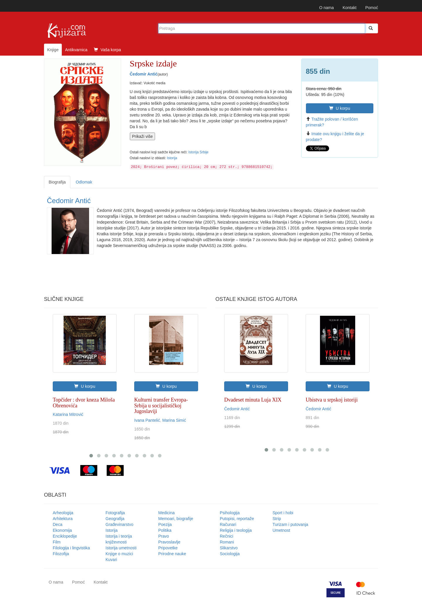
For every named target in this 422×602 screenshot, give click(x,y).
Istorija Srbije (198, 152)
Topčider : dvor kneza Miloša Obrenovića (84, 403)
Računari (228, 524)
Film (56, 542)
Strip (277, 518)
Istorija (172, 158)
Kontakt (349, 7)
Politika (164, 530)
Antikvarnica (76, 49)
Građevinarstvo (119, 524)
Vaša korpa (107, 49)
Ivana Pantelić (147, 420)
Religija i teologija (236, 530)
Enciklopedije (65, 536)
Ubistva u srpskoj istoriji (332, 400)
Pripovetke (168, 548)
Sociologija (230, 553)
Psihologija (230, 512)
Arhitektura (63, 518)
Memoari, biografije (175, 518)
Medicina (166, 512)
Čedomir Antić (144, 74)
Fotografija (115, 512)
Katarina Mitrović (68, 414)
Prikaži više (142, 136)
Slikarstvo (229, 548)
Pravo (163, 536)
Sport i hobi (283, 512)
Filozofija (61, 553)
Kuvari (111, 559)
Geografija (115, 518)
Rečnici (226, 536)
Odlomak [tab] (84, 182)
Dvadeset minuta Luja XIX (252, 400)
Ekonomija (62, 530)
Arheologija (63, 512)
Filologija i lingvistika (71, 548)
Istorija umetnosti (121, 548)
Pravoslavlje (169, 542)
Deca (57, 524)
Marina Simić (174, 420)
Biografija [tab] (57, 182)
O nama (326, 7)
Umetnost (281, 530)
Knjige (53, 49)
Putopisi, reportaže (237, 518)
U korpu (339, 108)
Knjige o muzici (119, 553)
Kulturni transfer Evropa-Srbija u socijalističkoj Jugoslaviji (161, 405)
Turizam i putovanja (290, 524)
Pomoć (371, 7)
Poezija (165, 524)
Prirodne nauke (172, 553)
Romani (227, 542)
